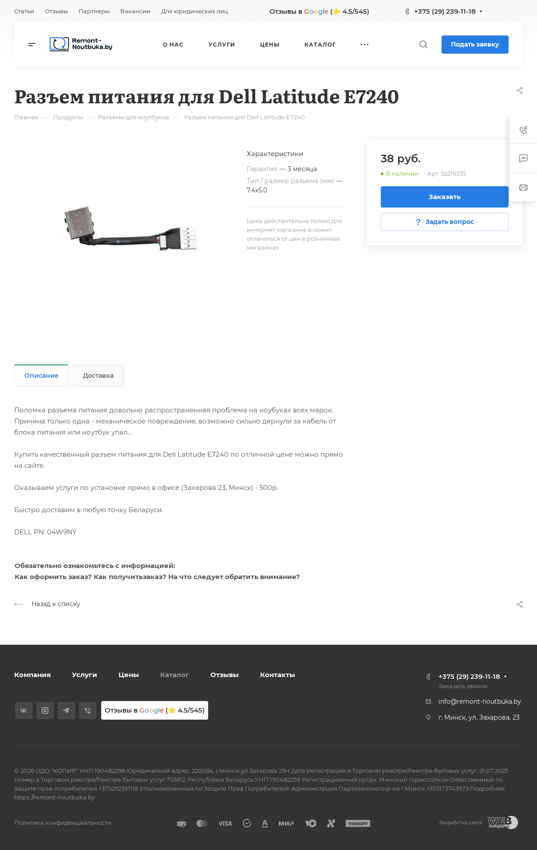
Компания (32, 674)
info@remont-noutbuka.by (479, 701)
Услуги (84, 674)
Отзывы (224, 674)
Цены (128, 674)
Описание (41, 376)
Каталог (174, 674)
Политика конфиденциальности (62, 822)
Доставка (98, 376)
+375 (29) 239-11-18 (445, 11)
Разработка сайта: (461, 823)
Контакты (277, 674)
